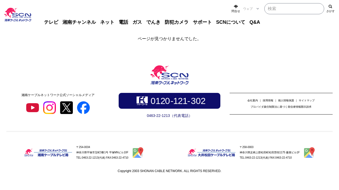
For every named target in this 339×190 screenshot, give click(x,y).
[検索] (330, 8)
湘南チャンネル (79, 22)
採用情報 (268, 100)
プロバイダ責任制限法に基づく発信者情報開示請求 (281, 106)
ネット (107, 22)
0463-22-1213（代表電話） (169, 115)
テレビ (51, 22)
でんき (153, 22)
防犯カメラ (177, 22)
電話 (123, 22)
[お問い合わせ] (235, 8)
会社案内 (252, 100)
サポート (202, 22)
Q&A (254, 22)
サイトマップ (307, 100)
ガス (137, 22)
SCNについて (230, 22)
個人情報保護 (286, 100)
